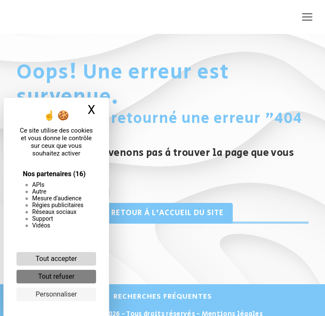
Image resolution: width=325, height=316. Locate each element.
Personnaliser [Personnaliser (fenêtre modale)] (56, 294)
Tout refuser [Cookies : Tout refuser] (56, 276)
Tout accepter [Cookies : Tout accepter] (56, 259)
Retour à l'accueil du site (162, 213)
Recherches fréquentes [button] (162, 296)
